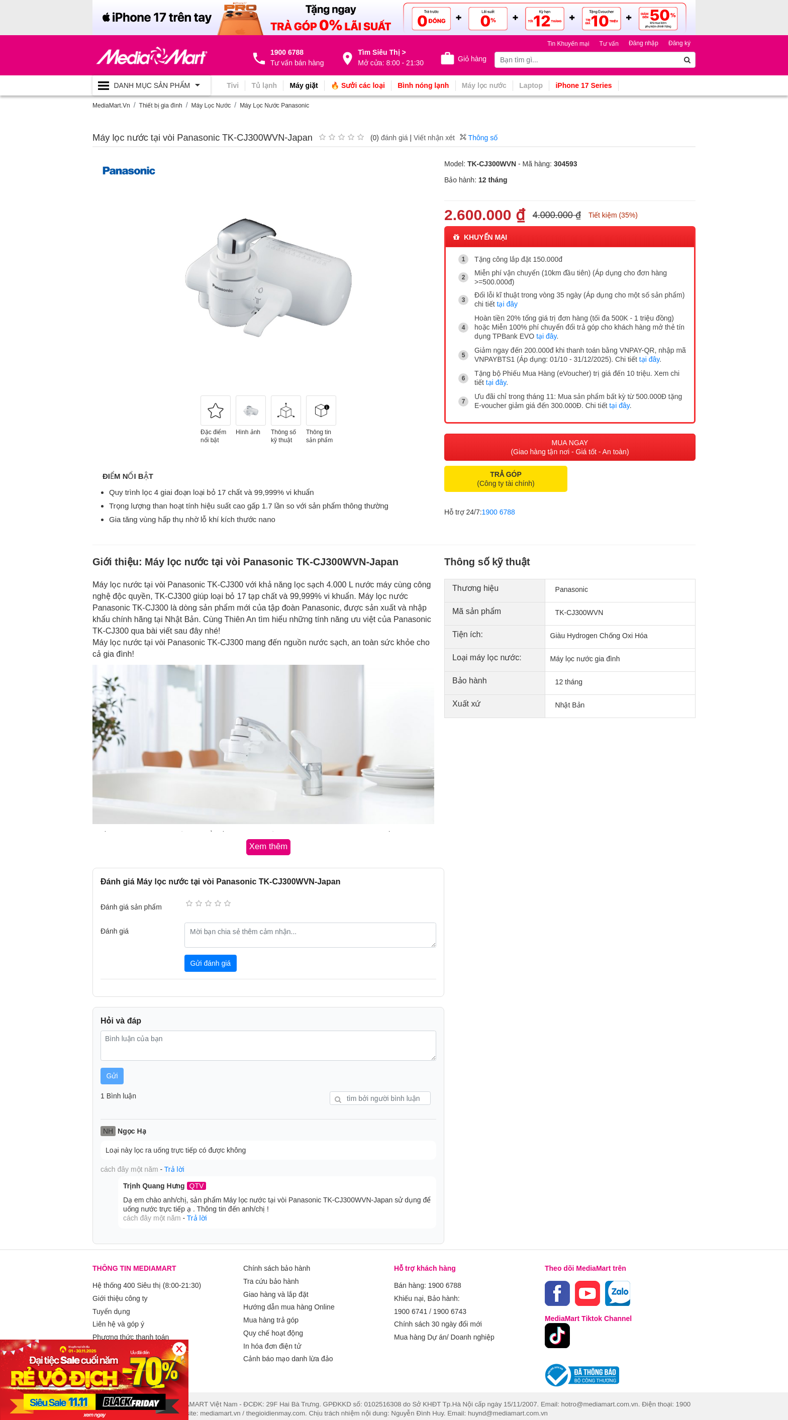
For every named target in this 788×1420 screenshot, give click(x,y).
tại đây (507, 303)
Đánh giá (115, 927)
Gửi (112, 1072)
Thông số (479, 137)
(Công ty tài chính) (505, 473)
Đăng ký (679, 43)
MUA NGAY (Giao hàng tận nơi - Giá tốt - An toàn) (570, 442)
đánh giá (394, 137)
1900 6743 (449, 1304)
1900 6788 (498, 507)
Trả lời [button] (174, 1165)
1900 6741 (410, 1304)
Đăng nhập (643, 43)
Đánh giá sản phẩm (131, 903)
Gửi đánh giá (210, 959)
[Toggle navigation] (151, 85)
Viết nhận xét (434, 137)
